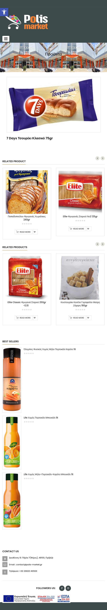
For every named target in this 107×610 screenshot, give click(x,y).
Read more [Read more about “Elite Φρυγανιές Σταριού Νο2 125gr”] (78, 228)
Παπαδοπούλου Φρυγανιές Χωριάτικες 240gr (27, 218)
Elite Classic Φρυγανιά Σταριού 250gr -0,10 (26, 304)
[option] (53, 440)
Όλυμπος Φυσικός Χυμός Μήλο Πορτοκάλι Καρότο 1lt (50, 349)
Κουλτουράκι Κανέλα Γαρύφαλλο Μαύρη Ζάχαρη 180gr (80, 304)
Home (26, 60)
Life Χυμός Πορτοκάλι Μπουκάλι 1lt (41, 417)
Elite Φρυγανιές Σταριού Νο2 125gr (80, 216)
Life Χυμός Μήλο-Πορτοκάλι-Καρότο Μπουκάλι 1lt (48, 474)
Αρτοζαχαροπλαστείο (42, 60)
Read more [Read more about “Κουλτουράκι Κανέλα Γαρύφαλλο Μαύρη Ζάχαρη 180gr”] (78, 317)
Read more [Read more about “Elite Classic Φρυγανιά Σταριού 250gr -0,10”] (25, 317)
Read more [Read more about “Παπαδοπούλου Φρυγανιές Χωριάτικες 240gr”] (25, 232)
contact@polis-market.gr (29, 564)
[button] (4, 12)
